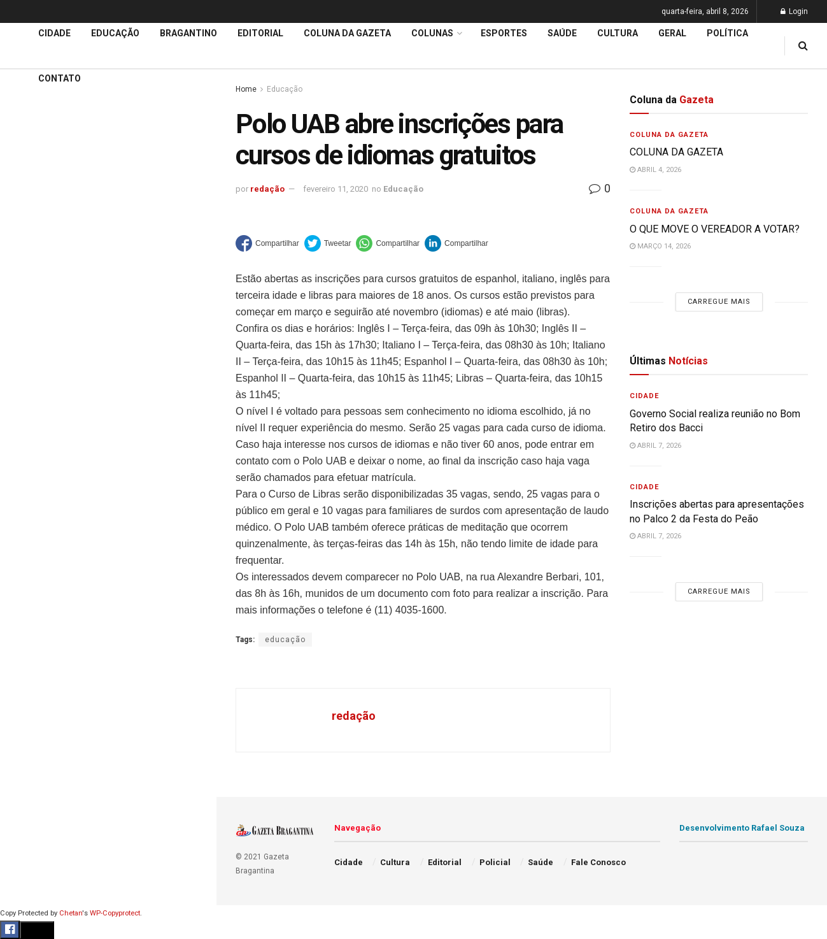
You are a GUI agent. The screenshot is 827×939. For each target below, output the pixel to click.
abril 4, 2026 (655, 170)
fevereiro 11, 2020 (335, 189)
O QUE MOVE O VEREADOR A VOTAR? (715, 229)
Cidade (28, 413)
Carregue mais (107, 312)
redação (267, 189)
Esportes (32, 534)
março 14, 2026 (660, 246)
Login (794, 11)
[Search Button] (189, 776)
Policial (29, 583)
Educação (34, 437)
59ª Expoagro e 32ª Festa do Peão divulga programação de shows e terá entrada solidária (105, 264)
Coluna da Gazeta (50, 485)
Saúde (26, 631)
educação (285, 639)
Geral (24, 655)
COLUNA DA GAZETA (676, 152)
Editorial (31, 461)
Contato (59, 78)
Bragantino (36, 510)
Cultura (28, 559)
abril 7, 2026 (655, 445)
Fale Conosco (42, 680)
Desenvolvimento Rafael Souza (742, 828)
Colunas (432, 33)
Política (29, 607)
